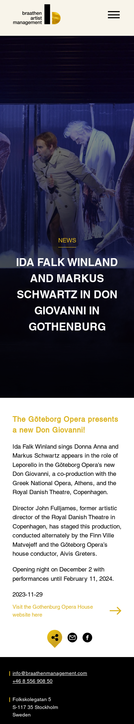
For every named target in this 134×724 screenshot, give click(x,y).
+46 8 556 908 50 (33, 681)
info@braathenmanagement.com (40, 673)
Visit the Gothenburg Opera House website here (67, 611)
